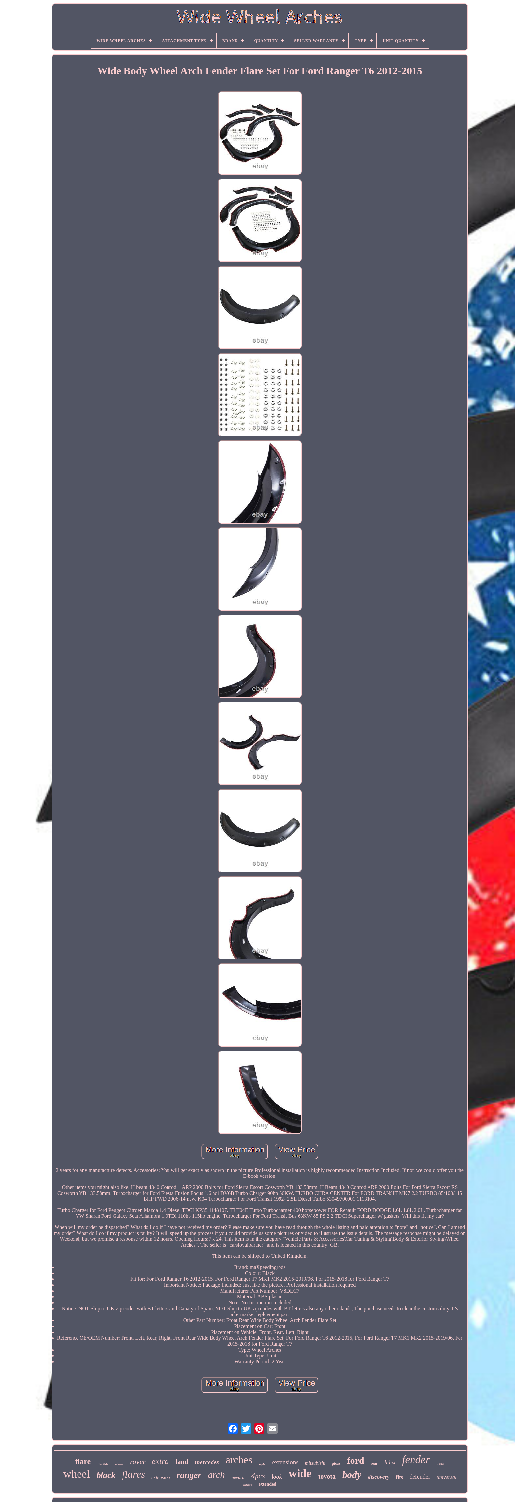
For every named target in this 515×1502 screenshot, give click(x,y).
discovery (378, 1477)
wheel (76, 1474)
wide (300, 1473)
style (262, 1464)
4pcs (258, 1476)
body (351, 1474)
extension (160, 1477)
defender (420, 1476)
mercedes (207, 1462)
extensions (285, 1462)
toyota (327, 1476)
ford (355, 1460)
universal (447, 1477)
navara (238, 1477)
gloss (336, 1463)
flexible (102, 1464)
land (182, 1462)
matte (247, 1484)
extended (267, 1484)
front (441, 1463)
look (277, 1476)
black (106, 1475)
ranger (189, 1475)
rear (374, 1463)
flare (83, 1461)
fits (399, 1477)
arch (216, 1475)
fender (416, 1460)
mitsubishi (315, 1463)
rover (138, 1461)
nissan (119, 1464)
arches (239, 1460)
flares (133, 1474)
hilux (389, 1462)
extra (160, 1461)
